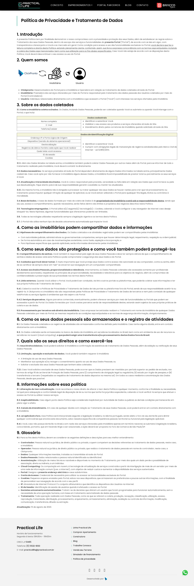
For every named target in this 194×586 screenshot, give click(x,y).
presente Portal (112, 42)
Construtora (79, 536)
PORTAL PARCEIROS (108, 5)
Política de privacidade (84, 558)
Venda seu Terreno (82, 550)
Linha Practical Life (82, 527)
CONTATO (142, 5)
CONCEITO (57, 5)
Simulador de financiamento (86, 554)
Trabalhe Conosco (82, 545)
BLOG (128, 5)
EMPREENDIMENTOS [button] (79, 5)
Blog (75, 541)
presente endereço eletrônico (53, 472)
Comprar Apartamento (84, 532)
